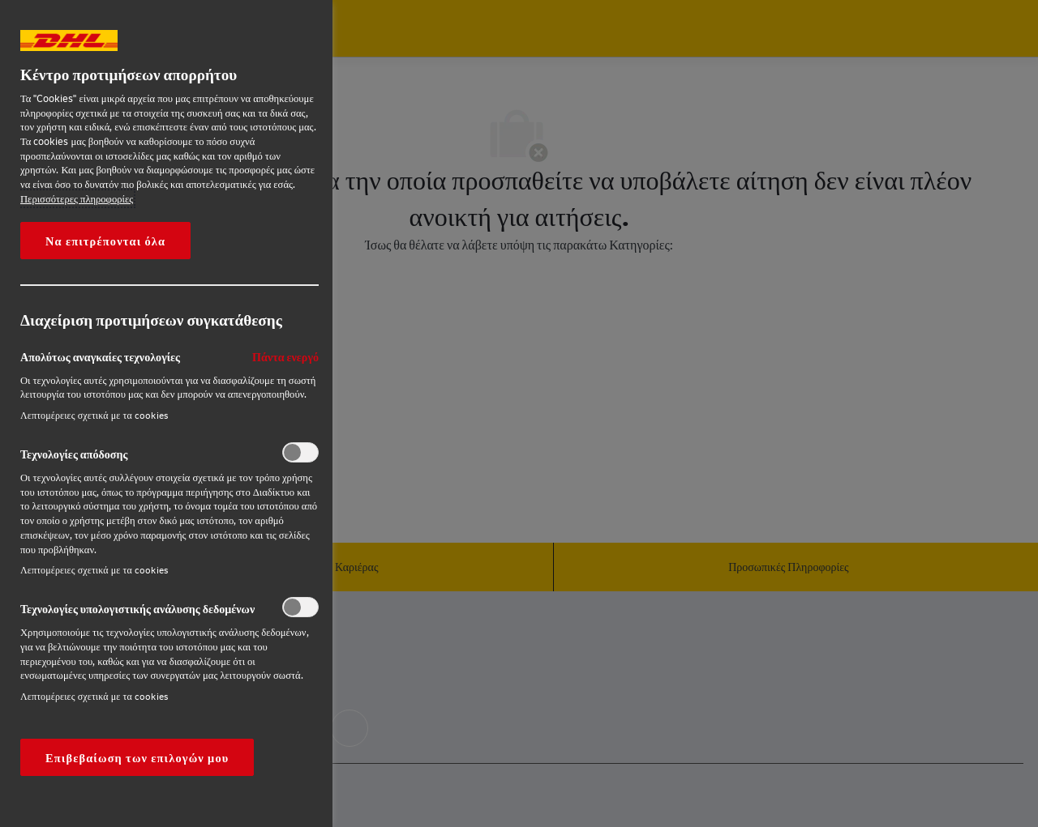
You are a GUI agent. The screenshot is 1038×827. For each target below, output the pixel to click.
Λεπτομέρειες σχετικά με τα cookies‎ (94, 415)
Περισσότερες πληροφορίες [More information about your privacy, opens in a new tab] (76, 198)
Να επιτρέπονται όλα (105, 240)
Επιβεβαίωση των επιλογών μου (137, 757)
